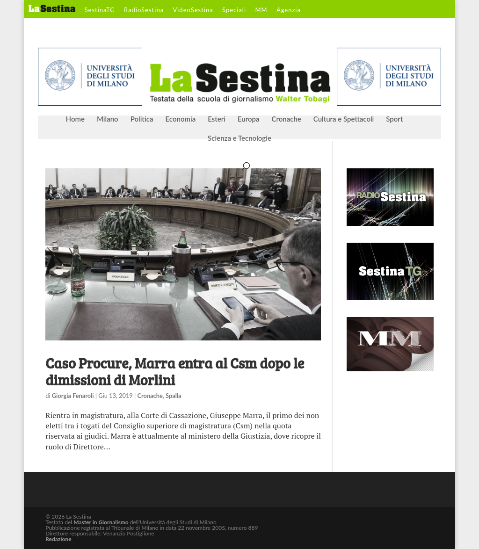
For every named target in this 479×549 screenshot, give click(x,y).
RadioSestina (144, 10)
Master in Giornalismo (100, 522)
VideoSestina (193, 10)
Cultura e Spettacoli (343, 119)
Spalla (173, 395)
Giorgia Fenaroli (73, 395)
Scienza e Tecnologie (239, 138)
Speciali (234, 10)
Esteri (216, 119)
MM (261, 10)
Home (75, 119)
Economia (181, 119)
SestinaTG (100, 10)
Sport (394, 119)
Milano (107, 119)
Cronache (286, 119)
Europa (249, 119)
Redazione (58, 538)
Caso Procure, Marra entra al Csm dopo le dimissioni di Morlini (174, 371)
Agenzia (288, 10)
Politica (142, 119)
